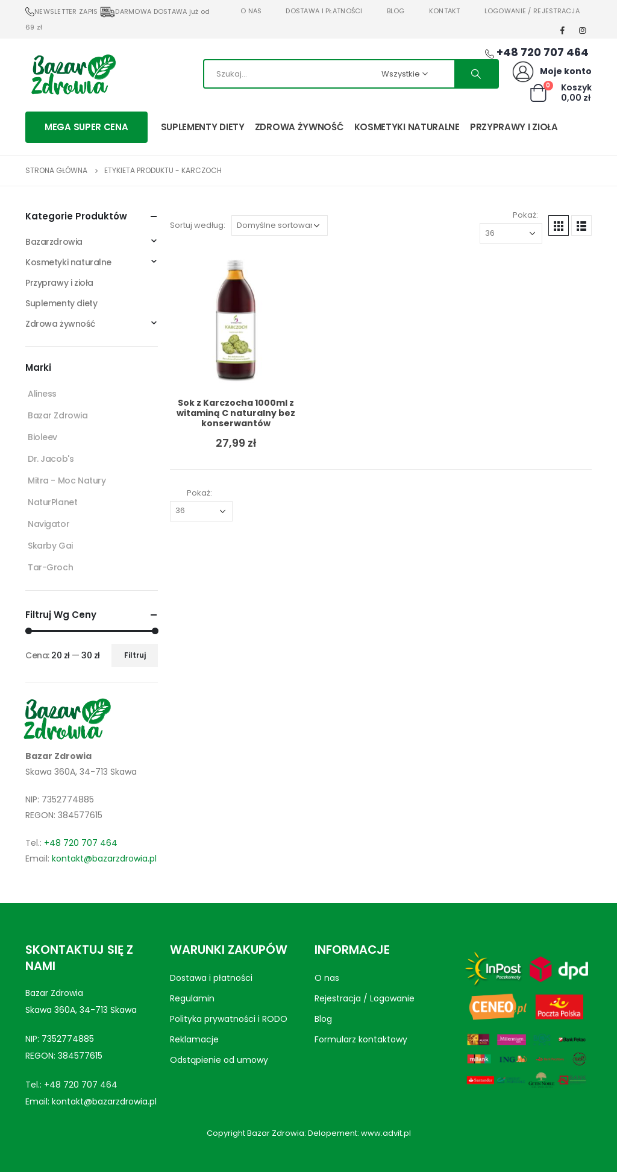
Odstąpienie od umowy (219, 1060)
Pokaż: (525, 215)
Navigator (48, 524)
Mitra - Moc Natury (66, 480)
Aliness (42, 394)
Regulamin (192, 998)
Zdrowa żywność (299, 127)
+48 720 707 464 (80, 843)
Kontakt (444, 11)
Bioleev (42, 437)
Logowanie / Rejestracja (532, 11)
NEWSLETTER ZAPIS (61, 11)
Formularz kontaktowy (361, 1039)
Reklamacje (194, 1039)
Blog (396, 11)
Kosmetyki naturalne (407, 127)
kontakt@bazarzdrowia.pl (104, 858)
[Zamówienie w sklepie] (279, 225)
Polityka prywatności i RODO (228, 1019)
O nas (251, 11)
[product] (236, 322)
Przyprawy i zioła (514, 127)
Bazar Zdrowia (58, 415)
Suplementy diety (203, 127)
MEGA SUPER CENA (86, 127)
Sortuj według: (197, 225)
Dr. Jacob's (51, 459)
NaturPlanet (52, 502)
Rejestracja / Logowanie (365, 998)
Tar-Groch (50, 567)
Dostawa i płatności (324, 11)
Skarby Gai (50, 546)
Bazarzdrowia (54, 242)
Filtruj (135, 655)
